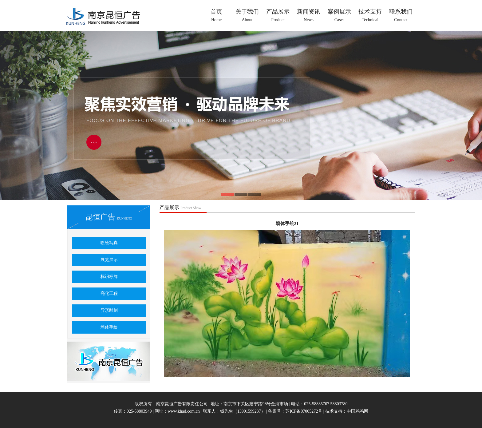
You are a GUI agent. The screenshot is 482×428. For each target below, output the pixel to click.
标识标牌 (109, 276)
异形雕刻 (109, 310)
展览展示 (109, 259)
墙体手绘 (109, 327)
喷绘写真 (109, 242)
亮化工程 (109, 293)
